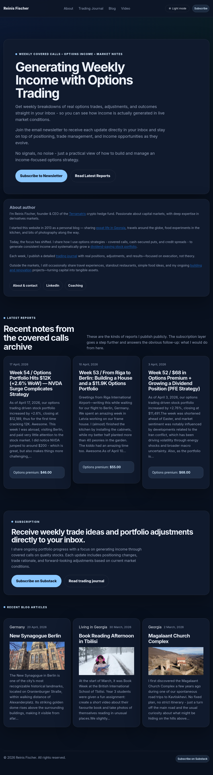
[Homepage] (16, 8)
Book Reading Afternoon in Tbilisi (106, 638)
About (68, 8)
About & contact (25, 285)
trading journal (66, 256)
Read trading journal (86, 581)
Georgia (155, 627)
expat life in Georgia (110, 228)
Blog (112, 8)
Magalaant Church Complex (169, 638)
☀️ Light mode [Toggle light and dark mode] (177, 8)
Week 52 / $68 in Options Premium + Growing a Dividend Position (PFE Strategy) (174, 381)
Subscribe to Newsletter (41, 176)
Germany (17, 627)
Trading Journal (91, 8)
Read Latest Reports (93, 176)
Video (125, 8)
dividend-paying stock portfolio (113, 246)
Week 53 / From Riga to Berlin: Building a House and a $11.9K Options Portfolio (105, 381)
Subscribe (200, 8)
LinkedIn (52, 285)
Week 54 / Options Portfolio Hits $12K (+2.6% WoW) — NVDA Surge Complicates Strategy (36, 383)
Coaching (75, 285)
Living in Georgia (93, 627)
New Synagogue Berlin (35, 636)
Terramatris (77, 214)
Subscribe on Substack (36, 581)
